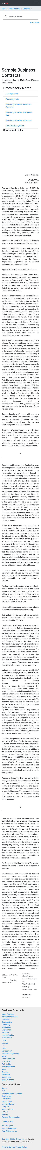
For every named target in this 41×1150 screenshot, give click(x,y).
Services (5, 1072)
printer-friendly (34, 22)
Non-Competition (8, 1059)
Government (6, 1099)
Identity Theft (7, 1101)
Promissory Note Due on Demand (18, 120)
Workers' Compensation (11, 1117)
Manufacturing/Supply (10, 1053)
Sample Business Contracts (19, 9)
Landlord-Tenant (8, 1104)
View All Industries (9, 1128)
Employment (6, 1030)
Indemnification (8, 1035)
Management (7, 1051)
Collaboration (7, 1019)
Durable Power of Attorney (12, 1093)
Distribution (6, 1027)
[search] (20, 16)
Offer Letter (6, 1061)
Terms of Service (8, 1147)
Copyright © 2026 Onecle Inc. (13, 1139)
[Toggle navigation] (36, 3)
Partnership (6, 1064)
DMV (3, 1091)
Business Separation (9, 1017)
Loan (3, 1048)
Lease (4, 1040)
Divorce (4, 1088)
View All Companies (9, 1131)
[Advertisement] (20, 45)
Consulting (6, 1025)
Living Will (6, 1107)
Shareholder (6, 1077)
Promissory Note (12, 99)
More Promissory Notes (15, 126)
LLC (3, 1046)
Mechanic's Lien (8, 1109)
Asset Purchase (8, 1014)
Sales (4, 1069)
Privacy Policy (21, 1147)
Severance (6, 1075)
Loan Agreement (12, 94)
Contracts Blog (7, 1121)
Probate (5, 1114)
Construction (7, 1022)
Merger (4, 1056)
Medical (5, 1112)
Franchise (5, 1032)
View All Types (7, 1126)
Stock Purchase (8, 1080)
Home (4, 9)
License (5, 1043)
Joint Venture (7, 1038)
